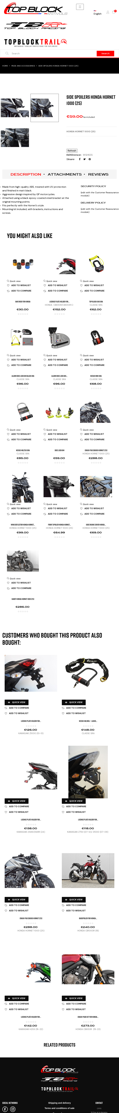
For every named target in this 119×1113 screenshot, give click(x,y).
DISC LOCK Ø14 (59, 450)
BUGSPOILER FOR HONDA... (88, 918)
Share (79, 159)
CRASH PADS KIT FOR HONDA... (88, 1017)
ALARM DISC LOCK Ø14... (59, 376)
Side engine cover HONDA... (96, 524)
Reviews (98, 174)
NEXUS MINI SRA (96, 376)
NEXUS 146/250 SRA (23, 450)
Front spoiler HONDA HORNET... (59, 524)
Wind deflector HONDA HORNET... (23, 524)
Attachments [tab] (65, 174)
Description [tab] (26, 174)
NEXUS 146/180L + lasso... (88, 721)
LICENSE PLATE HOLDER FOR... (59, 301)
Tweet (84, 159)
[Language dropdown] (97, 12)
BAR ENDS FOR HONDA (22, 301)
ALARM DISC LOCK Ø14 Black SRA (23, 376)
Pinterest (90, 159)
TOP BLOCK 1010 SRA (96, 301)
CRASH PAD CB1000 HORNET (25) (96, 450)
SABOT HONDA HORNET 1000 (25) (23, 599)
